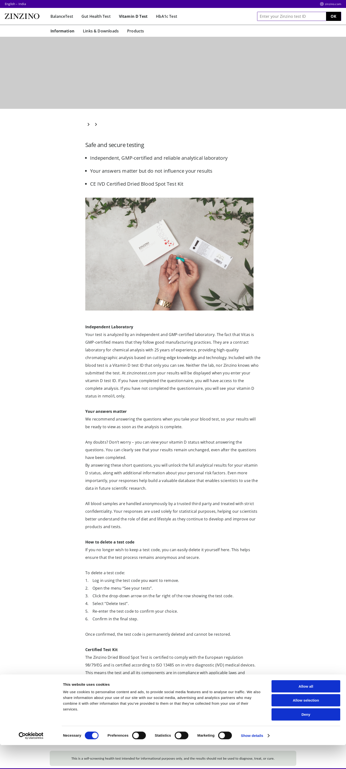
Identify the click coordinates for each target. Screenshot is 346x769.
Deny (306, 738)
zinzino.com (333, 4)
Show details (252, 759)
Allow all (306, 710)
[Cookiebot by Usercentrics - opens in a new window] (31, 759)
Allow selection (306, 724)
